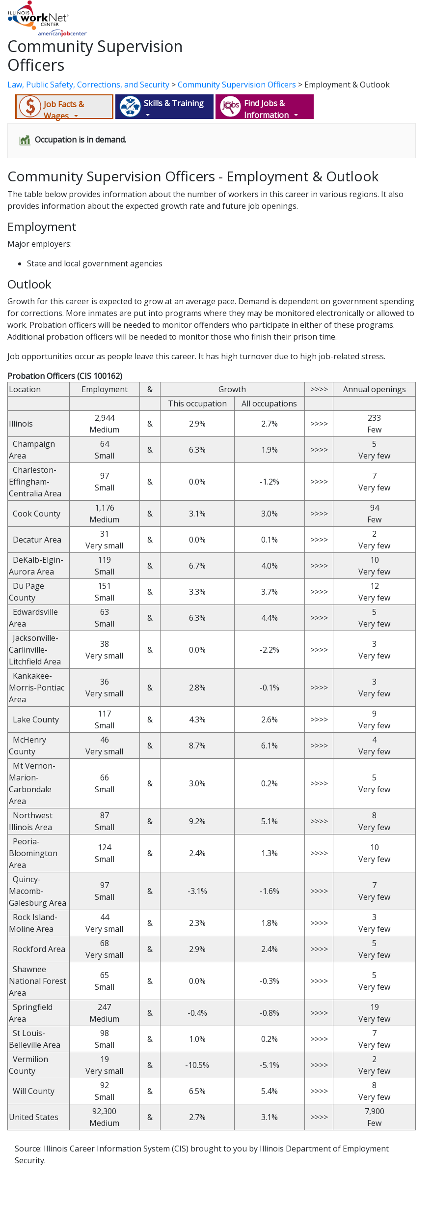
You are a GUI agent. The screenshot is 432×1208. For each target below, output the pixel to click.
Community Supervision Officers (237, 84)
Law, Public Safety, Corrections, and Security (88, 84)
